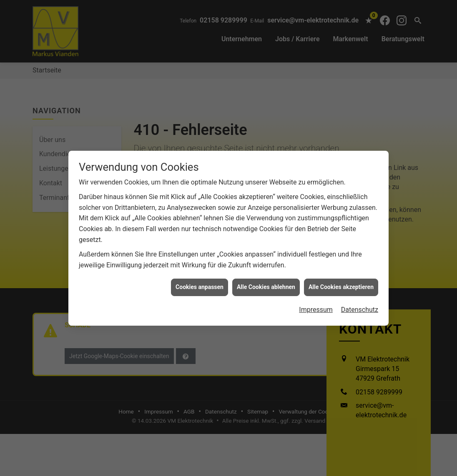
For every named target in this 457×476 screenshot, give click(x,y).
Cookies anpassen (199, 283)
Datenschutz (359, 306)
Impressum (316, 306)
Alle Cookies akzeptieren (341, 283)
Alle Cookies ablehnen (266, 283)
